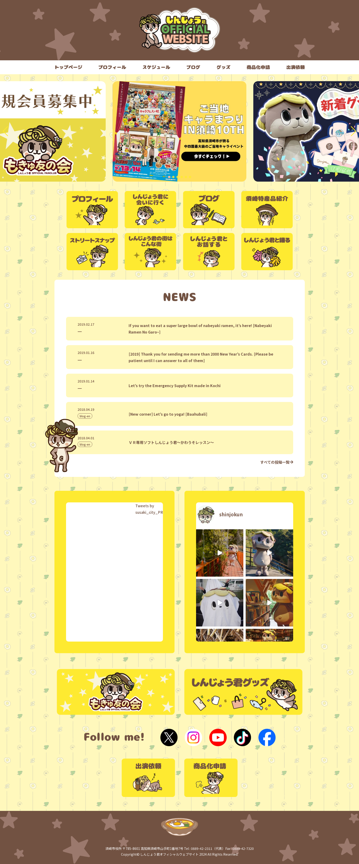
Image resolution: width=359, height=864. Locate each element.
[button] (169, 177)
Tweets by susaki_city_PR (149, 509)
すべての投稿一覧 (276, 462)
